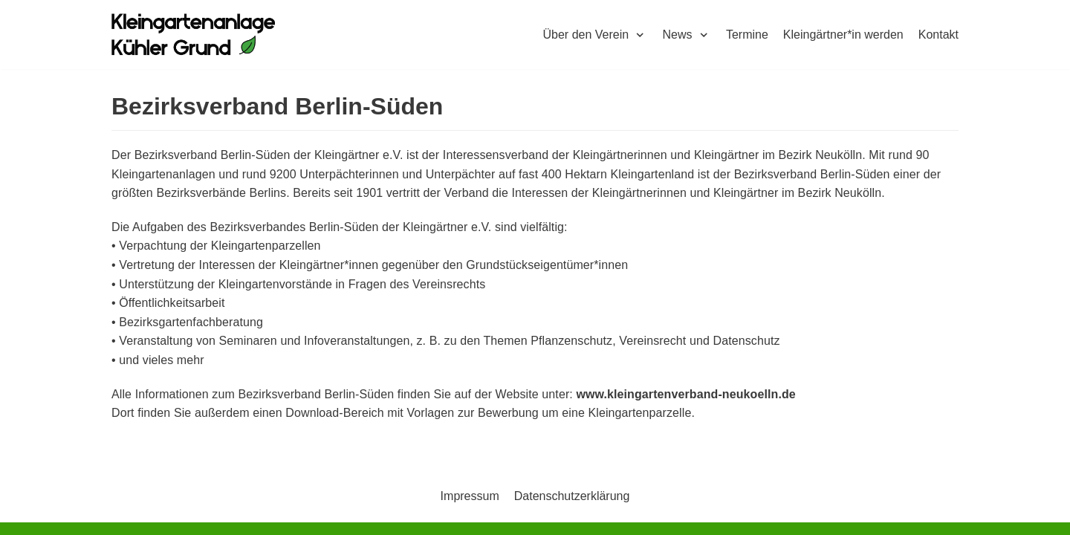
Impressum (470, 496)
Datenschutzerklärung (572, 496)
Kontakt (938, 34)
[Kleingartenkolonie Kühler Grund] (193, 34)
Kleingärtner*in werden (843, 34)
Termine (747, 34)
